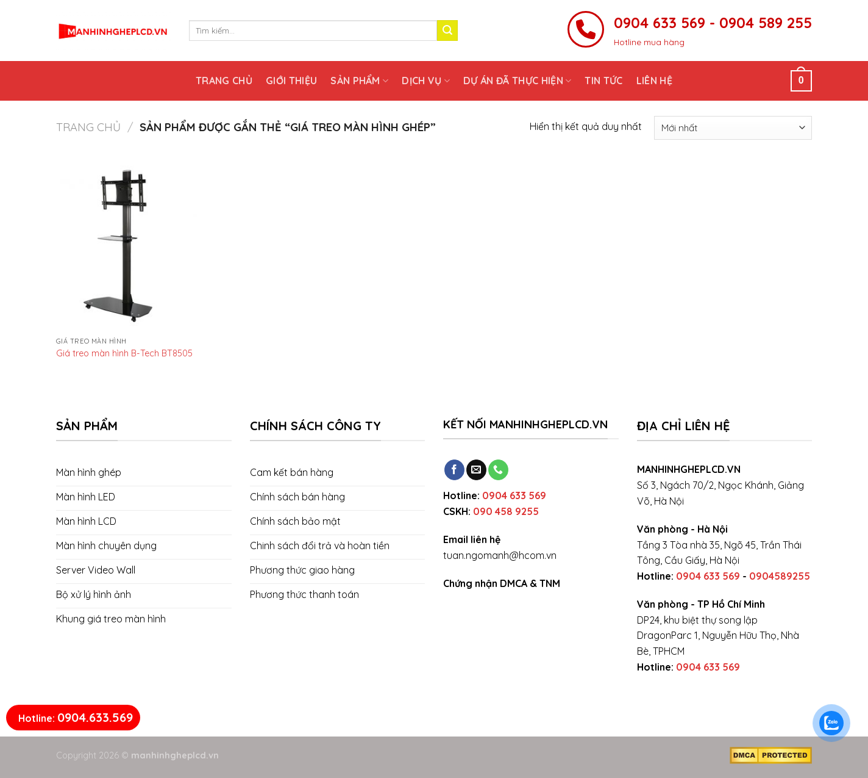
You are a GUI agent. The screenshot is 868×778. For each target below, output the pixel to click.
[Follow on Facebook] (454, 469)
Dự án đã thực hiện (517, 80)
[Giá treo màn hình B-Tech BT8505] (126, 246)
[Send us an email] (476, 469)
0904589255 (779, 576)
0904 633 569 (514, 495)
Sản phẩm (359, 80)
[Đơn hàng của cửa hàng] (733, 128)
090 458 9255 (506, 511)
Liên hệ (654, 80)
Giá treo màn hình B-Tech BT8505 (124, 353)
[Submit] (447, 30)
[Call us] (498, 469)
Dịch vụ (426, 80)
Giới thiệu (291, 80)
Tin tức (603, 80)
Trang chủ (224, 80)
